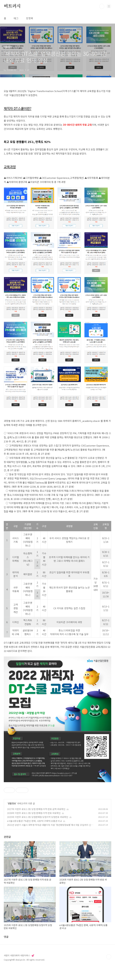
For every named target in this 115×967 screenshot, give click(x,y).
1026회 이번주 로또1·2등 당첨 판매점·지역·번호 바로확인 (34, 813)
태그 (16, 18)
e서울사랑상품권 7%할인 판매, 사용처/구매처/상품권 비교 (34, 820)
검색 (101, 6)
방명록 (29, 18)
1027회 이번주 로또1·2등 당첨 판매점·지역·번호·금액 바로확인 (36, 809)
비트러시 (12, 6)
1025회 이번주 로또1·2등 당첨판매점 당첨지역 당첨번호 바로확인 (37, 817)
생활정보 (12, 803)
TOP (108, 956)
